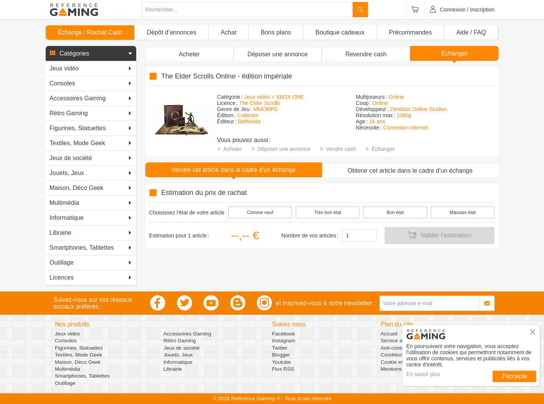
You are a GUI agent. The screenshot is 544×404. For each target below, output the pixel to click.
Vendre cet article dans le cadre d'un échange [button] (233, 170)
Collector (247, 115)
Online (396, 97)
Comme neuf (260, 212)
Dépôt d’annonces (171, 32)
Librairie (172, 369)
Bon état (395, 212)
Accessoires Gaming (187, 334)
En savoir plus (423, 374)
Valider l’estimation (439, 235)
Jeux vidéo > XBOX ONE (274, 97)
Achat (228, 32)
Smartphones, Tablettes (82, 376)
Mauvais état (463, 212)
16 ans (377, 121)
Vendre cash (341, 149)
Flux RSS (283, 369)
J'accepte (514, 376)
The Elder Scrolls (259, 103)
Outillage (65, 383)
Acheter (232, 149)
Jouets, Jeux (178, 355)
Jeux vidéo (67, 334)
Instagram (283, 340)
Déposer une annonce (283, 149)
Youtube (281, 362)
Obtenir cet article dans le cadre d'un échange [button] (410, 170)
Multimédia (67, 369)
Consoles (66, 340)
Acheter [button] (189, 54)
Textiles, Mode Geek (78, 355)
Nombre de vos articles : (309, 235)
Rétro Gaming (179, 340)
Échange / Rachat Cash (90, 32)
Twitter (279, 348)
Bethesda (249, 121)
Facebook (283, 334)
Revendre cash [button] (366, 54)
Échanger (383, 149)
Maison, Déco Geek (78, 362)
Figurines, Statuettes (79, 348)
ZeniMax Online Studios (418, 109)
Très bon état (327, 212)
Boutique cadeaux (339, 32)
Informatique (178, 362)
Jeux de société (181, 348)
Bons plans (276, 32)
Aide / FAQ (471, 32)
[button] (91, 53)
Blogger (281, 355)
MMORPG (265, 109)
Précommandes (410, 32)
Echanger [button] (454, 53)
